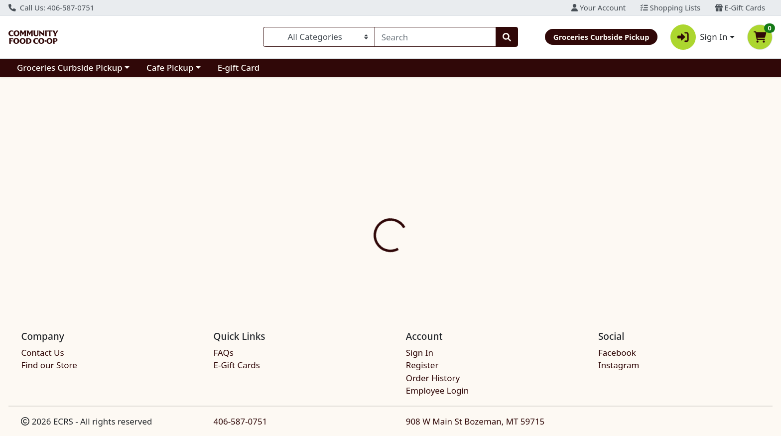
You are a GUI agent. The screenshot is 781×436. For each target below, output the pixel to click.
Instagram (618, 365)
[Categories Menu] (319, 37)
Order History (433, 378)
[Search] (435, 37)
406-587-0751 (240, 421)
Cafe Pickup (169, 67)
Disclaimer (405, 196)
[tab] (354, 196)
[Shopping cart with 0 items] (760, 37)
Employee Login (437, 390)
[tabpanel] (553, 234)
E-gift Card (239, 67)
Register (422, 365)
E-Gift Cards (740, 7)
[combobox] (435, 37)
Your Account (598, 7)
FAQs (224, 352)
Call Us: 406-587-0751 (51, 7)
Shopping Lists (670, 7)
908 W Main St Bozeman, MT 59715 (475, 421)
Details (354, 196)
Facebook (617, 352)
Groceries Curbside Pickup (70, 67)
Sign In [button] (699, 37)
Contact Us (42, 352)
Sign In (419, 352)
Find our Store (49, 365)
